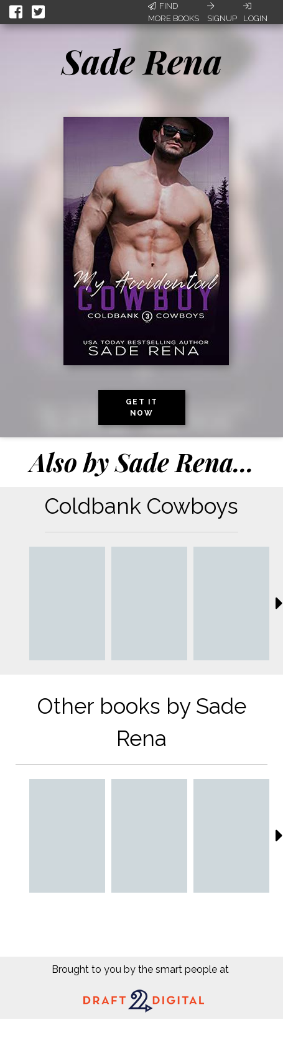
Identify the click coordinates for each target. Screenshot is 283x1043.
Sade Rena (142, 61)
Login (255, 12)
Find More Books (173, 12)
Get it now (142, 407)
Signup (222, 12)
